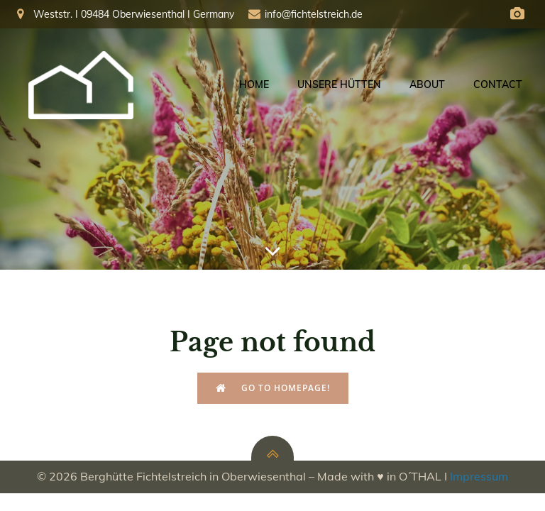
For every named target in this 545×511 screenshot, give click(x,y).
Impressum (479, 476)
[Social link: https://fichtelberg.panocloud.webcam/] (517, 14)
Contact (497, 84)
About (427, 84)
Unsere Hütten (339, 84)
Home (254, 84)
